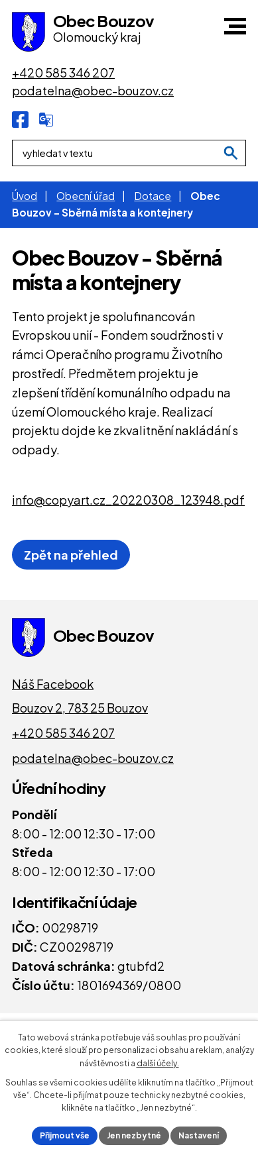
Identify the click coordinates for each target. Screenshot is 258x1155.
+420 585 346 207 (63, 732)
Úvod (24, 195)
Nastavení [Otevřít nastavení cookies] (198, 1135)
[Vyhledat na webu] (231, 153)
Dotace (152, 195)
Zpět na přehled (71, 554)
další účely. (158, 1063)
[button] (235, 26)
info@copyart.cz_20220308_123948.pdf (128, 499)
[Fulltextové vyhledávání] (129, 153)
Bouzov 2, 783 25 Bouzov (80, 707)
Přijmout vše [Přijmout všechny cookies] (65, 1135)
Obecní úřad (85, 195)
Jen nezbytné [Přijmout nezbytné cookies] (134, 1135)
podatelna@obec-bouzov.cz (93, 758)
